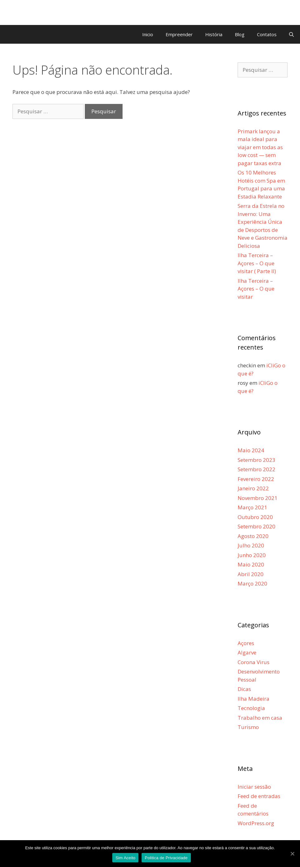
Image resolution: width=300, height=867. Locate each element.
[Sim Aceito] (292, 853)
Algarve (247, 652)
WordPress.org (256, 823)
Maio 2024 (251, 450)
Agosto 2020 (253, 536)
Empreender (179, 34)
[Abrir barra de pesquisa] (291, 34)
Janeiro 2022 (253, 488)
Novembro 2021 (258, 498)
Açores (246, 643)
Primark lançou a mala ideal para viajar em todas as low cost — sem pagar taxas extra (260, 147)
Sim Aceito (125, 857)
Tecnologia (251, 708)
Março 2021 (252, 507)
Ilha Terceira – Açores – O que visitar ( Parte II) (257, 263)
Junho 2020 (252, 555)
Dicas (244, 689)
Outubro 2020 (255, 517)
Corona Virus (253, 662)
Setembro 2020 (256, 526)
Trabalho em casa (260, 717)
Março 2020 (252, 583)
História (213, 34)
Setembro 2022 (256, 469)
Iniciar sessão (254, 786)
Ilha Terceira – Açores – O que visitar (256, 288)
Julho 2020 (251, 545)
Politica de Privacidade (166, 857)
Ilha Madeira (253, 698)
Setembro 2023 (256, 459)
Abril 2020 (251, 574)
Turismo (248, 727)
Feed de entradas (259, 796)
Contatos (267, 34)
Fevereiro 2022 (256, 478)
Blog (239, 34)
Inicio (147, 34)
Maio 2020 (251, 564)
